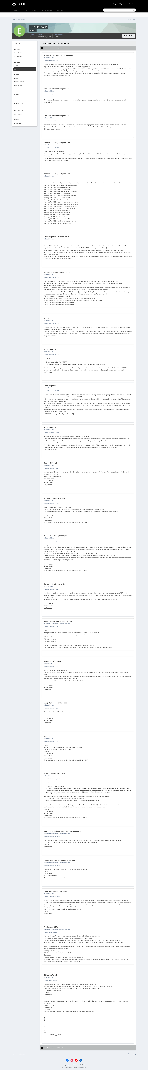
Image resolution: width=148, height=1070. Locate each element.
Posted (51, 60)
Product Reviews (19, 123)
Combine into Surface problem (56, 89)
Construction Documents (54, 584)
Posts (16, 69)
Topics (16, 65)
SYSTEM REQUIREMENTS (46, 10)
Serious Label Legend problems (57, 143)
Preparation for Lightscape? (55, 536)
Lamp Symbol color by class (55, 703)
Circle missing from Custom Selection (59, 860)
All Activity (17, 44)
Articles (16, 94)
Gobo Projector (50, 349)
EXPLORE (16, 10)
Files (15, 107)
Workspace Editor (51, 927)
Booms (46, 736)
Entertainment (49, 57)
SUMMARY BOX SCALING (54, 498)
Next (48, 48)
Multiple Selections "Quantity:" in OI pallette (62, 831)
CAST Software (48, 372)
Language (67, 1065)
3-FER (46, 318)
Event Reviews (18, 85)
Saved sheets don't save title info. (58, 621)
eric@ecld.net (48, 484)
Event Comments (19, 81)
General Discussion (51, 91)
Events (16, 78)
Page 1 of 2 (60, 48)
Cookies (82, 1065)
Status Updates (18, 53)
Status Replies (18, 56)
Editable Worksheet (52, 975)
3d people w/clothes (52, 661)
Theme (75, 1065)
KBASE (33, 10)
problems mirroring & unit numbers (58, 55)
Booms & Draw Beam (52, 463)
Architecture (49, 586)
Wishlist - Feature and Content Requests (57, 623)
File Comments (18, 110)
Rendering (48, 663)
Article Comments (19, 98)
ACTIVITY (25, 10)
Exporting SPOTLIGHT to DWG (56, 237)
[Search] (111, 10)
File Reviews (18, 114)
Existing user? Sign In (118, 4)
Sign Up (131, 4)
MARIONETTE (60, 10)
